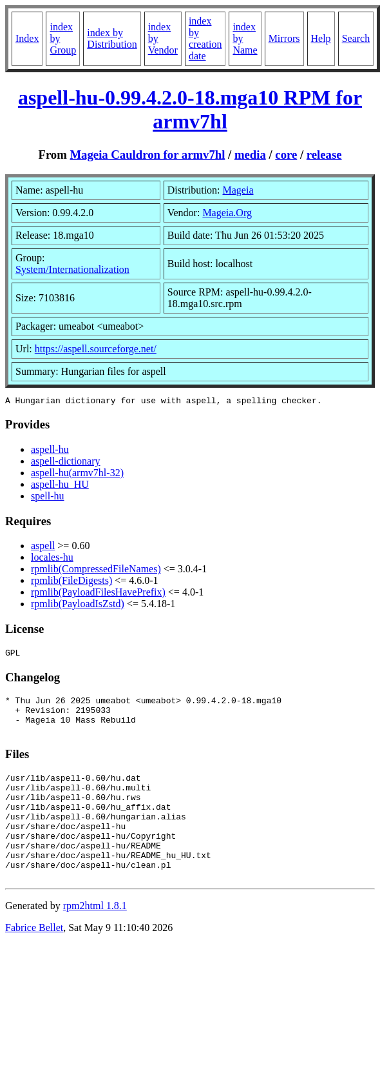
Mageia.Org (227, 212)
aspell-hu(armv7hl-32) (77, 474)
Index (27, 38)
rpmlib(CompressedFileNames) (96, 570)
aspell (43, 547)
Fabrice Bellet (34, 960)
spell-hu (47, 497)
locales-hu (52, 559)
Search (356, 38)
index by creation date (205, 38)
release (324, 154)
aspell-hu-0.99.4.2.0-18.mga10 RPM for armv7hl (190, 109)
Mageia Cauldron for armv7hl (147, 154)
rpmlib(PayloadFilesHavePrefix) (98, 593)
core (286, 154)
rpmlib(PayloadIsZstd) (77, 605)
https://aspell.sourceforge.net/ (96, 348)
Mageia (238, 190)
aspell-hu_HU (60, 486)
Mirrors (284, 38)
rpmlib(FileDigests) (71, 582)
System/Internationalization (72, 269)
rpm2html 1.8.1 (95, 938)
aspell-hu (50, 451)
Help (321, 38)
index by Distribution (112, 38)
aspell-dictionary (65, 462)
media (250, 154)
